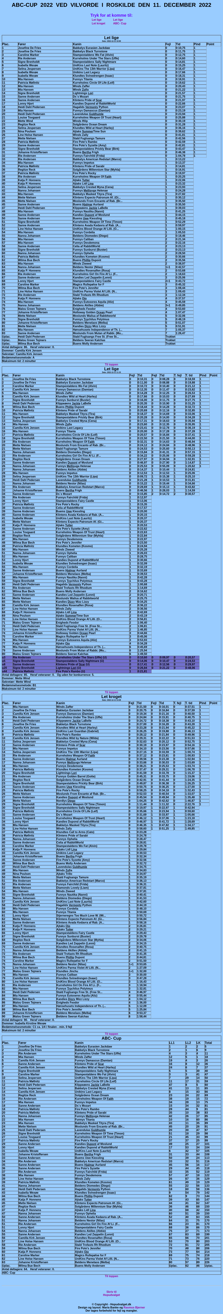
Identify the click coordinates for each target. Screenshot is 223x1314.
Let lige (97, 19)
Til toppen (111, 364)
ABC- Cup (119, 23)
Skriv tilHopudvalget (111, 1293)
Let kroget (98, 23)
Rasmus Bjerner (134, 1307)
